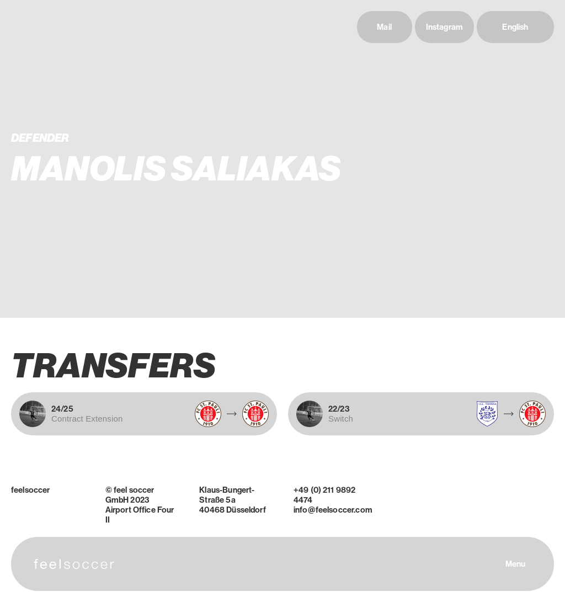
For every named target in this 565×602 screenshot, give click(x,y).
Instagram (444, 27)
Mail (384, 27)
